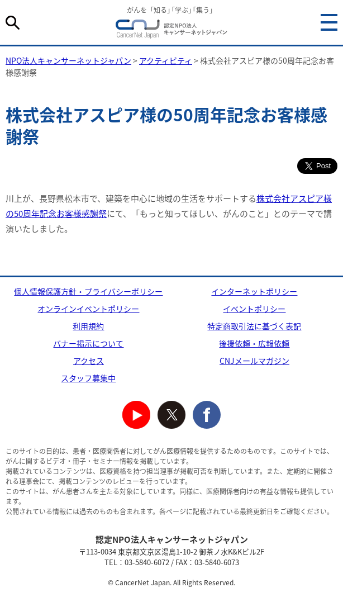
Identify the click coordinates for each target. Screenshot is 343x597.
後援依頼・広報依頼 (254, 343)
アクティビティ (165, 60)
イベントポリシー (254, 308)
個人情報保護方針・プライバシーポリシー (88, 291)
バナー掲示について (88, 343)
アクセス (88, 360)
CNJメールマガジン (254, 360)
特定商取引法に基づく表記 (254, 325)
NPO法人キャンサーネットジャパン (171, 31)
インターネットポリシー (254, 291)
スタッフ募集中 (88, 377)
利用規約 (88, 325)
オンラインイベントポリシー (88, 308)
